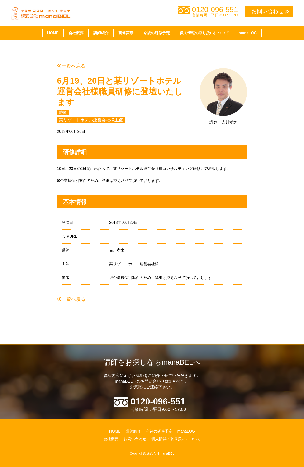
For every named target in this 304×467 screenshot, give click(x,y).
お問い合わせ (135, 439)
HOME (53, 33)
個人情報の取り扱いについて (204, 33)
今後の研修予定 (156, 33)
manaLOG (248, 33)
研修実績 (125, 33)
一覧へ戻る (74, 65)
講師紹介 (101, 33)
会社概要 (76, 33)
